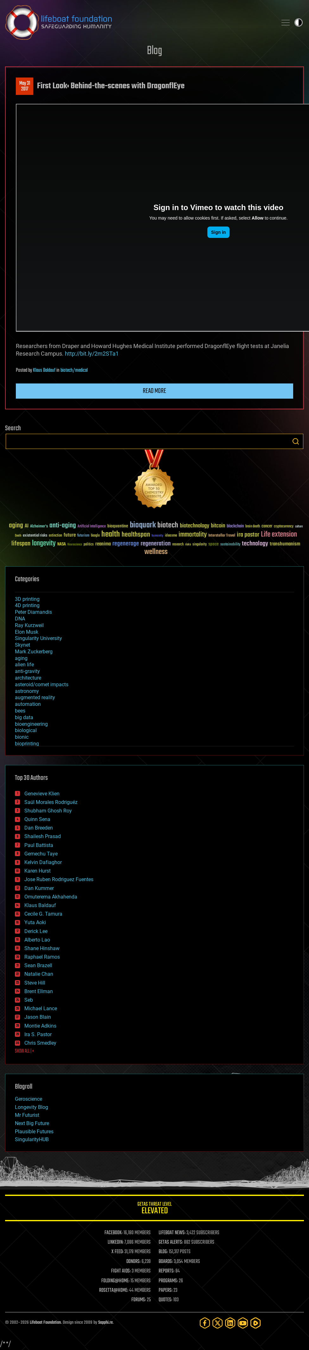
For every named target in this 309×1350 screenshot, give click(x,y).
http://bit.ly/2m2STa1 (92, 353)
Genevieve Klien (42, 794)
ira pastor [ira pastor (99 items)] (248, 534)
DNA (20, 619)
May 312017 (24, 86)
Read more (154, 391)
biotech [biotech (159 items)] (167, 525)
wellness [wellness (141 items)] (155, 552)
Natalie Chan (38, 974)
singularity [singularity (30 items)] (199, 545)
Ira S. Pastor (38, 1034)
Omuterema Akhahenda (50, 897)
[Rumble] (255, 1322)
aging (21, 658)
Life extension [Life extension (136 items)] (279, 535)
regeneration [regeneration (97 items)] (156, 543)
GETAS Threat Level (154, 1209)
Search (295, 441)
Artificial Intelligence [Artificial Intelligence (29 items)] (92, 527)
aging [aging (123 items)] (16, 526)
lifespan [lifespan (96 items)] (20, 543)
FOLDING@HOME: (115, 1281)
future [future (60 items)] (70, 535)
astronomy (27, 691)
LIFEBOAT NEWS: (172, 1233)
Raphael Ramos (42, 957)
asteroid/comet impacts (41, 684)
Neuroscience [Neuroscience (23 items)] (74, 545)
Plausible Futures (34, 1132)
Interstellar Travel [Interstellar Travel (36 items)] (221, 535)
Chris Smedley (40, 1043)
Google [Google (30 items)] (95, 536)
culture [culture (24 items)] (299, 526)
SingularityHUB (32, 1139)
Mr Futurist (27, 1115)
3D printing (27, 599)
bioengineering (31, 724)
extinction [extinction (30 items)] (55, 536)
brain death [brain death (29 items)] (252, 527)
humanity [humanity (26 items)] (157, 536)
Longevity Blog (31, 1107)
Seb (28, 1000)
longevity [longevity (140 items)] (44, 543)
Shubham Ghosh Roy (48, 811)
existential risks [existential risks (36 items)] (35, 535)
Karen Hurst (37, 871)
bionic (21, 737)
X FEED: (117, 1252)
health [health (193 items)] (110, 534)
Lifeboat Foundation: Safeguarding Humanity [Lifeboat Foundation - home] (138, 22)
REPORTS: (166, 1271)
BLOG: (163, 1252)
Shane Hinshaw (42, 948)
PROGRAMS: (168, 1281)
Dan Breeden (38, 828)
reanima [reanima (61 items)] (103, 544)
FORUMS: (138, 1300)
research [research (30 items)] (178, 545)
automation (28, 704)
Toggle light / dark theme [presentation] (298, 22)
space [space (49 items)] (213, 544)
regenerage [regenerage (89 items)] (125, 543)
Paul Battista (38, 845)
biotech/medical (74, 370)
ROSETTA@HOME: (113, 1290)
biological (26, 730)
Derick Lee (35, 931)
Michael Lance (40, 1008)
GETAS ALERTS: (171, 1242)
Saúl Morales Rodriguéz (51, 802)
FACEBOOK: (113, 1233)
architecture (28, 678)
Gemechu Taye (41, 854)
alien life (24, 665)
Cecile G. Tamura (43, 914)
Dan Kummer (39, 888)
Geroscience (28, 1099)
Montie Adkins (40, 1026)
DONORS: (133, 1262)
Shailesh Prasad (42, 836)
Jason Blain (37, 1017)
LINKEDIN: (115, 1242)
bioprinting (27, 744)
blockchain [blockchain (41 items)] (235, 526)
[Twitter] (217, 1322)
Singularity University (38, 638)
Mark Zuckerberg (34, 652)
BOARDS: (166, 1262)
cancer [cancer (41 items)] (267, 526)
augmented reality (35, 697)
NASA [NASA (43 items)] (61, 544)
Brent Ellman (38, 991)
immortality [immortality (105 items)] (193, 534)
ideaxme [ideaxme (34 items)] (171, 536)
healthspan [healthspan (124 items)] (136, 535)
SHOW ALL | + (24, 1051)
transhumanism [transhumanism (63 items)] (285, 544)
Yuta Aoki (35, 922)
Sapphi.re (105, 1322)
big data (24, 717)
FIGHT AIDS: (121, 1271)
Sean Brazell (38, 965)
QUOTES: (165, 1300)
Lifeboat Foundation (45, 1322)
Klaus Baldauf (44, 370)
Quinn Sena (37, 819)
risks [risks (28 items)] (188, 544)
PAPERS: (166, 1290)
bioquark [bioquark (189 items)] (143, 525)
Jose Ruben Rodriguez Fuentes (58, 879)
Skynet (22, 645)
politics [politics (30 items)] (89, 545)
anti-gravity (27, 671)
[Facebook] (205, 1322)
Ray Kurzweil (29, 625)
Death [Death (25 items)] (18, 536)
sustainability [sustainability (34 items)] (230, 545)
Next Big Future (32, 1123)
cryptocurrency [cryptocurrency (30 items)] (283, 527)
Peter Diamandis (33, 612)
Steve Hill (34, 983)
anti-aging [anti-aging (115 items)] (62, 526)
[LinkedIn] (230, 1322)
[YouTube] (243, 1322)
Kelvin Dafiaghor (43, 862)
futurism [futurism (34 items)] (83, 536)
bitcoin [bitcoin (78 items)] (218, 526)
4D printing (27, 605)
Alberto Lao (37, 940)
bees (20, 711)
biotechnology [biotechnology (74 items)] (194, 526)
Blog (154, 51)
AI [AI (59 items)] (26, 526)
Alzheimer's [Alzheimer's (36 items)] (39, 526)
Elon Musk (26, 632)
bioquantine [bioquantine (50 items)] (117, 526)
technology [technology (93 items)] (255, 544)
